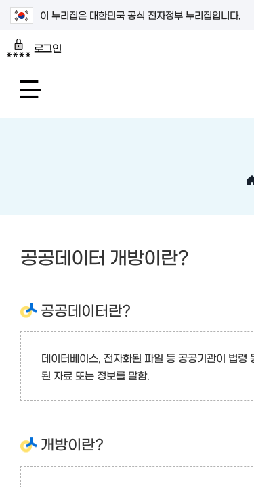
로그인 (34, 48)
